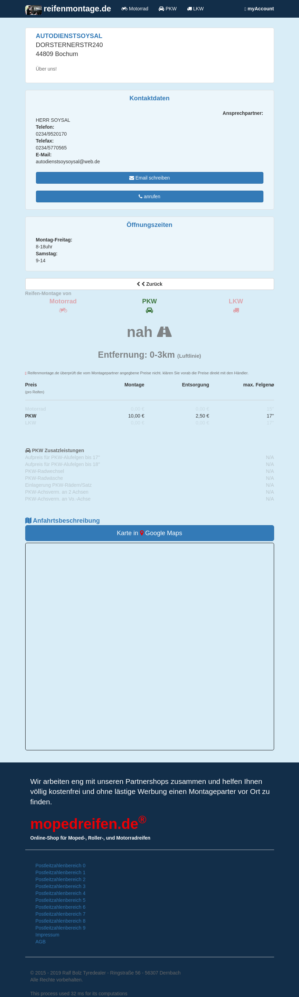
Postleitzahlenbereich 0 (61, 865)
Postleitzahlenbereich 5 (61, 900)
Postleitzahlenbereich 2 (61, 879)
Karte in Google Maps (149, 533)
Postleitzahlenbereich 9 (61, 928)
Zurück (149, 284)
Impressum (47, 934)
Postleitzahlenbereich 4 (61, 893)
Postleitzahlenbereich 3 (61, 886)
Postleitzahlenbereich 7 (61, 914)
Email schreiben (149, 178)
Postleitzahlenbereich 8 (61, 921)
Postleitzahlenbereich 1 (61, 872)
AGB (41, 941)
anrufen (149, 196)
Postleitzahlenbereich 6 (61, 907)
